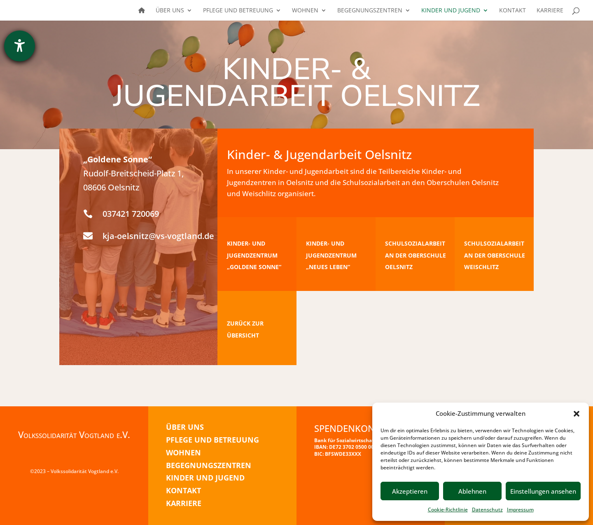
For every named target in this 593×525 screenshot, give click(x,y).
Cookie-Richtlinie (448, 509)
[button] (576, 414)
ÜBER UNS (185, 427)
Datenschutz (487, 509)
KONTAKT (183, 490)
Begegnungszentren (369, 10)
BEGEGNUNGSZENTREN (208, 465)
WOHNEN (183, 452)
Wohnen (305, 10)
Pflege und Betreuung (238, 10)
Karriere (550, 10)
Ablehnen (472, 491)
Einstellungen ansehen (543, 491)
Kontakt (512, 10)
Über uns (170, 10)
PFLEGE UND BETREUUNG (212, 440)
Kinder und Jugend (450, 10)
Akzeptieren (409, 491)
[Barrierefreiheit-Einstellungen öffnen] (19, 45)
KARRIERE (183, 503)
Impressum (520, 509)
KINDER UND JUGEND (205, 478)
